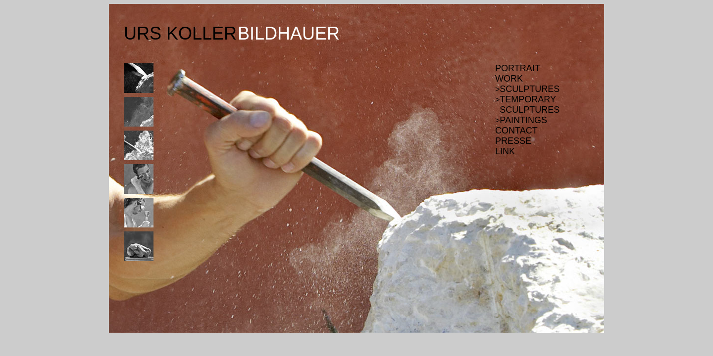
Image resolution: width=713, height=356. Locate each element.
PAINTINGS (523, 120)
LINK (505, 151)
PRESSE (513, 141)
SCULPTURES (530, 89)
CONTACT (516, 130)
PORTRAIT (517, 68)
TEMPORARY (528, 99)
